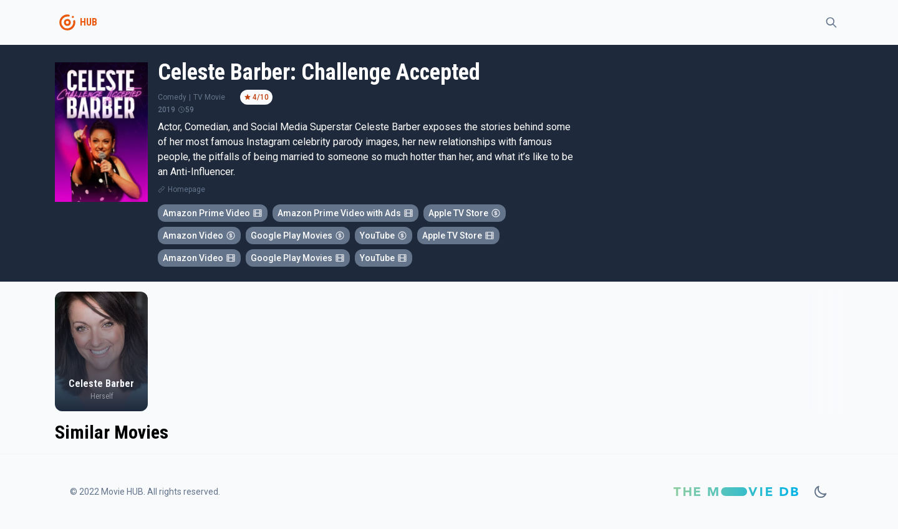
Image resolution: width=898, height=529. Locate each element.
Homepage (186, 189)
